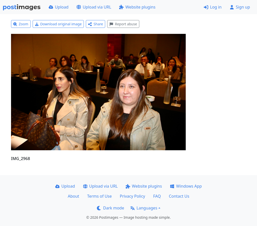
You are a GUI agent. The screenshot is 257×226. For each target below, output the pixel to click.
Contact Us (179, 196)
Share (95, 24)
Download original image (58, 24)
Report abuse (123, 24)
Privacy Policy (132, 196)
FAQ (157, 196)
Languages (143, 208)
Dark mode (110, 208)
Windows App (186, 186)
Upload (59, 7)
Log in (213, 7)
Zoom (20, 24)
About (73, 196)
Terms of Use (99, 196)
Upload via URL (94, 7)
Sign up (240, 7)
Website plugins (137, 7)
